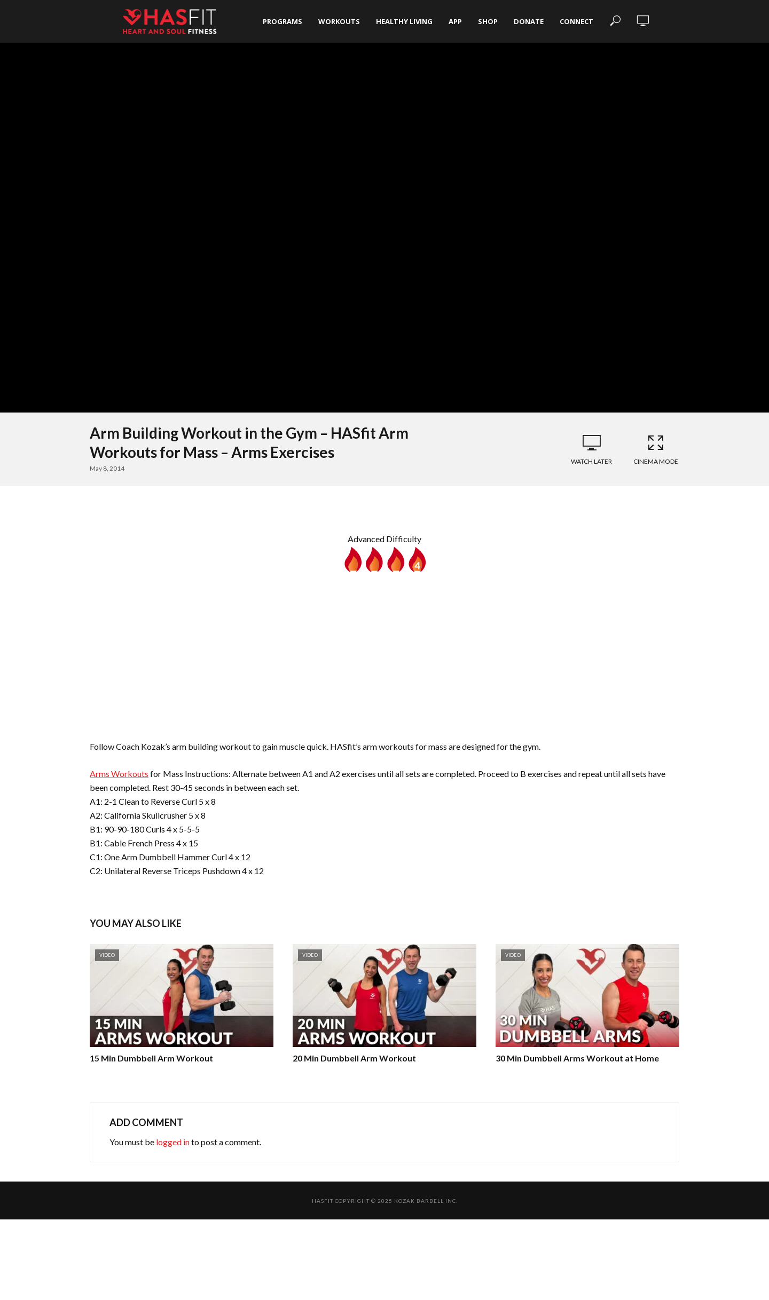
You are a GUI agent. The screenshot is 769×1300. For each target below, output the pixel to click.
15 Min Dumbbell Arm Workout (151, 1058)
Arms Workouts (119, 773)
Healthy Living (404, 21)
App (455, 21)
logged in (173, 1142)
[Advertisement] (384, 652)
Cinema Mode (655, 449)
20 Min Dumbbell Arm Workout (354, 1058)
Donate (529, 21)
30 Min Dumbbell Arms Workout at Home (577, 1058)
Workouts (339, 21)
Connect (576, 21)
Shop (488, 21)
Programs (282, 21)
